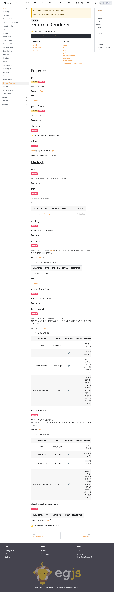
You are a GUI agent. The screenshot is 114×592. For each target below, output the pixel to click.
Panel (5, 76)
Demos (44, 3)
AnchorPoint (7, 65)
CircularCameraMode (10, 22)
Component (7, 94)
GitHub (90, 3)
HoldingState (7, 54)
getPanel (66, 53)
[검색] (105, 3)
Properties (99, 10)
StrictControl (7, 40)
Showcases (53, 3)
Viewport (6, 72)
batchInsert (67, 58)
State (5, 62)
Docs (17, 3)
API (23, 3)
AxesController (8, 26)
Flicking (6, 12)
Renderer (6, 87)
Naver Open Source (84, 557)
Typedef (5, 104)
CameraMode (8, 19)
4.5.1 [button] (69, 3)
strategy (36, 50)
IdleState (6, 58)
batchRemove (68, 61)
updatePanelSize (69, 55)
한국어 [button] (79, 3)
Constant (5, 101)
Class (4, 8)
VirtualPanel (7, 79)
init (64, 48)
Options (29, 3)
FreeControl (7, 33)
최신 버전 (45, 14)
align (34, 53)
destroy (65, 50)
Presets (62, 3)
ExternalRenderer (9, 83)
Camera (6, 15)
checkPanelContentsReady (72, 63)
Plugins (36, 3)
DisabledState (8, 47)
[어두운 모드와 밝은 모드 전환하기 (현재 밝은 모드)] (96, 3)
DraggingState (8, 51)
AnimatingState (8, 44)
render (65, 45)
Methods (98, 24)
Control (5, 30)
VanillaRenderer (8, 90)
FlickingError (7, 69)
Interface (5, 97)
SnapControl (7, 37)
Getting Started (10, 551)
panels (35, 45)
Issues (79, 554)
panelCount (37, 48)
